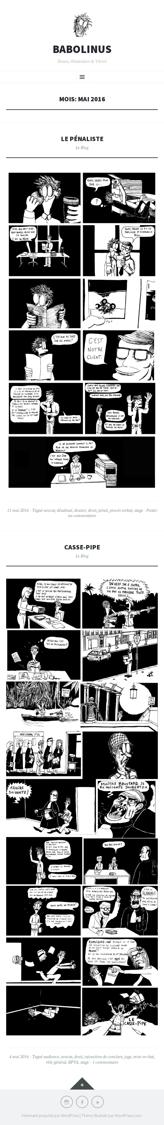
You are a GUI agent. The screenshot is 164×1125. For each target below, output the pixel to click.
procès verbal (121, 510)
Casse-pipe (82, 547)
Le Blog (82, 147)
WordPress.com (128, 1115)
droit (92, 510)
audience (51, 1056)
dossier (80, 510)
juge (128, 1056)
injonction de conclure (103, 1056)
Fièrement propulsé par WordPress (50, 1115)
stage (138, 510)
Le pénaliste (82, 139)
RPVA (73, 1062)
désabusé (64, 510)
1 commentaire (105, 1062)
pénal (103, 510)
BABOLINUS (82, 49)
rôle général (56, 1062)
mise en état (143, 1056)
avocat (49, 510)
